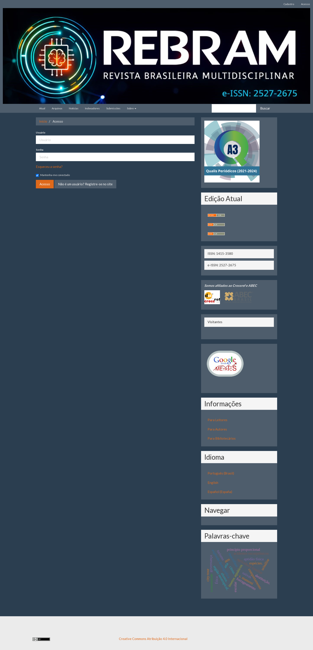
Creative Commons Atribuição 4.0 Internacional (153, 639)
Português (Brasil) (221, 473)
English (213, 483)
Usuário (40, 132)
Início (43, 121)
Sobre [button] (131, 108)
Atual (42, 108)
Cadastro (288, 4)
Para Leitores (217, 420)
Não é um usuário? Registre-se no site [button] (85, 184)
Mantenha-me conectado (53, 175)
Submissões (113, 108)
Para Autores (217, 429)
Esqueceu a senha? (49, 167)
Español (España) (220, 492)
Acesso (305, 4)
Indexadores (92, 108)
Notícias (73, 108)
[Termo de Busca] (234, 108)
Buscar (265, 108)
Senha (39, 149)
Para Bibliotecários (222, 438)
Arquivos (57, 108)
